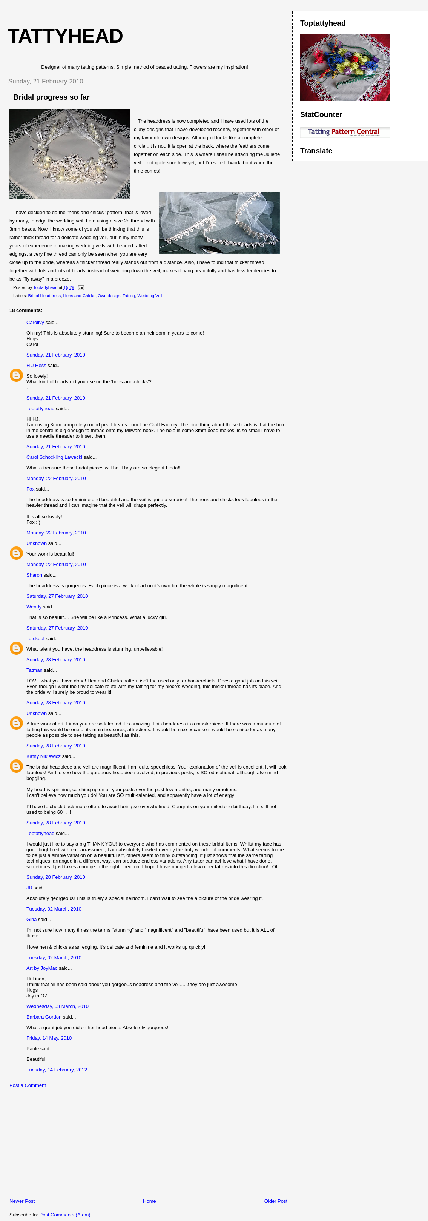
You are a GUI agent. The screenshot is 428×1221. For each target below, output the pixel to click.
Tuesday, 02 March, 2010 (53, 909)
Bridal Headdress (44, 295)
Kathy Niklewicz (43, 756)
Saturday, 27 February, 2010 (57, 596)
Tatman (34, 670)
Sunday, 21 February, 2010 (55, 355)
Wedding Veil (150, 295)
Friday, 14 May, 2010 (49, 1038)
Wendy (33, 607)
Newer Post (22, 1201)
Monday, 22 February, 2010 (56, 478)
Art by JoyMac (41, 968)
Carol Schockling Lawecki (54, 457)
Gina (31, 919)
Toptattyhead (40, 408)
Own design (109, 295)
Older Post (275, 1201)
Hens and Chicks (79, 295)
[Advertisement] (58, 1145)
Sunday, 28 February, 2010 (55, 659)
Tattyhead (65, 36)
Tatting (129, 295)
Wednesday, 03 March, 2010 (57, 1006)
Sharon (34, 575)
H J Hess (36, 365)
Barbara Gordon (43, 1017)
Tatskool (35, 638)
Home (149, 1201)
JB (29, 888)
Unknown (36, 543)
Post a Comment (27, 1085)
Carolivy (35, 322)
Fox (30, 489)
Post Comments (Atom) (65, 1215)
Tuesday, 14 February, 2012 (56, 1070)
